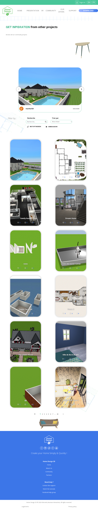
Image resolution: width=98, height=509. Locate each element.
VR (42, 10)
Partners (49, 475)
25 (57, 414)
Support (73, 10)
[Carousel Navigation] (50, 89)
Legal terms (25, 506)
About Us (49, 468)
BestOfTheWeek (34, 126)
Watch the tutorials (49, 489)
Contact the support (49, 485)
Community (51, 10)
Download (88, 10)
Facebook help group (49, 492)
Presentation (33, 10)
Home (19, 10)
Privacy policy (72, 506)
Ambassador (52, 126)
